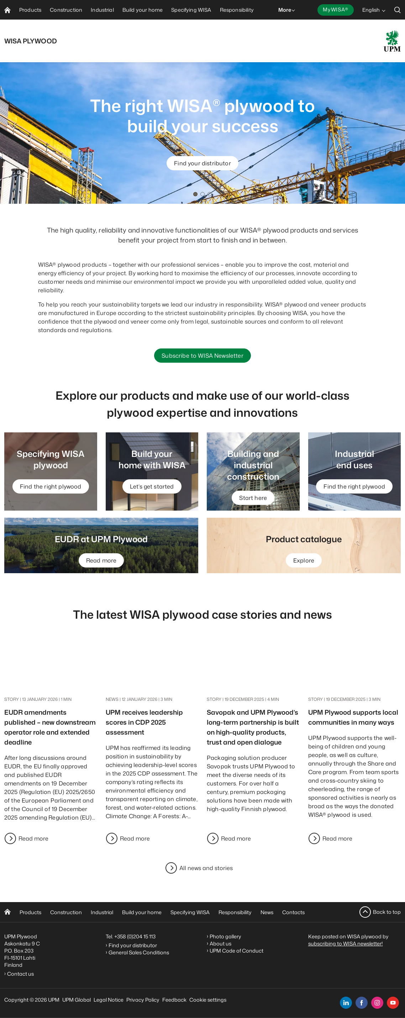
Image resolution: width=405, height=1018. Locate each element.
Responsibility (235, 912)
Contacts (293, 912)
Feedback (174, 999)
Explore (303, 560)
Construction (66, 912)
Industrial (102, 912)
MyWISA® (335, 9)
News (267, 912)
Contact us (21, 973)
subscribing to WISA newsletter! (345, 943)
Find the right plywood (50, 486)
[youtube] (393, 1003)
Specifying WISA (190, 912)
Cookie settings (207, 999)
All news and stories (206, 868)
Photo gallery (225, 936)
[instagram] (377, 1003)
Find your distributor (202, 163)
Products (30, 912)
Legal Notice (108, 999)
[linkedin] (346, 1003)
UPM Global (76, 999)
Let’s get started (152, 486)
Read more (101, 560)
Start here (253, 498)
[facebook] (362, 1003)
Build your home (142, 912)
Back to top (387, 912)
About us (220, 943)
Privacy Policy (142, 999)
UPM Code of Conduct (236, 950)
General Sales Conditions (139, 952)
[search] (397, 10)
